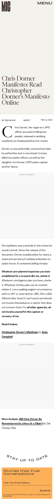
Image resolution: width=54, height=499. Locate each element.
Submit (45, 490)
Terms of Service (42, 494)
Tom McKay (10, 120)
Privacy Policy (7, 496)
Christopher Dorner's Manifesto (20, 332)
